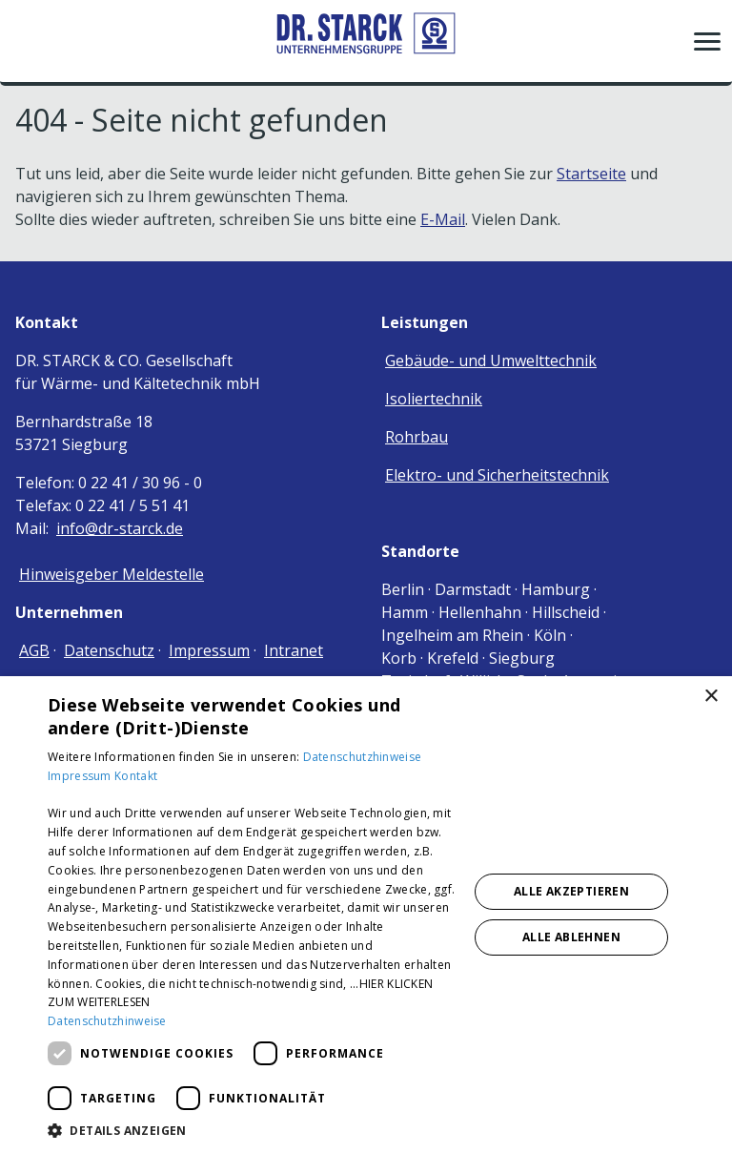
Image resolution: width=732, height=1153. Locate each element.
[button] (707, 41)
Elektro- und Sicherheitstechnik (497, 474)
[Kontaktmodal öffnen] (27, 41)
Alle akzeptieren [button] (571, 891)
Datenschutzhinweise (362, 757)
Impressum (209, 650)
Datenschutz (109, 650)
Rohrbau (416, 436)
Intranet (293, 650)
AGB (34, 650)
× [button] (710, 697)
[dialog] (366, 914)
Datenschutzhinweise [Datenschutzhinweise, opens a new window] (107, 1021)
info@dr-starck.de (119, 528)
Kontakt (135, 776)
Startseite (591, 173)
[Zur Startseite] (366, 40)
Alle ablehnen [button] (571, 937)
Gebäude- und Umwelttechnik (491, 360)
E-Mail (442, 219)
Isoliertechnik (433, 398)
